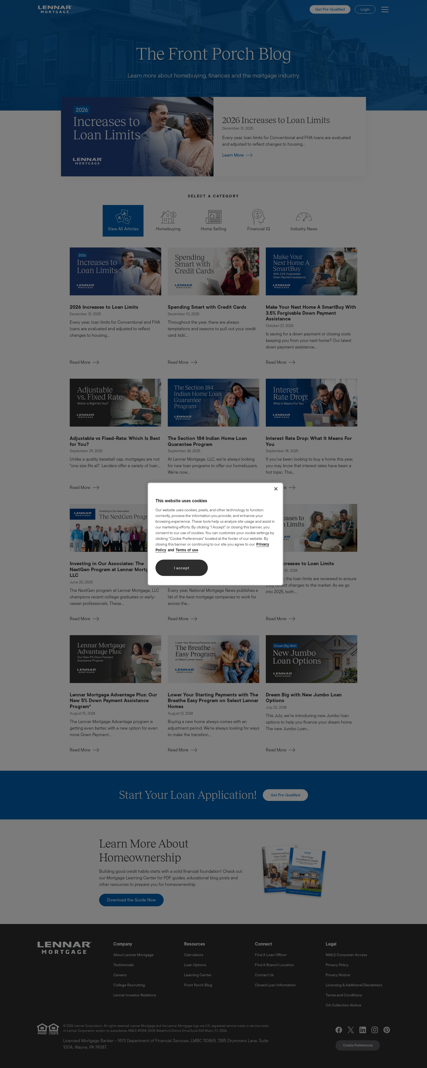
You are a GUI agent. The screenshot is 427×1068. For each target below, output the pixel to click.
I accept (182, 567)
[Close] (276, 489)
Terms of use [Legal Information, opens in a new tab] (187, 550)
